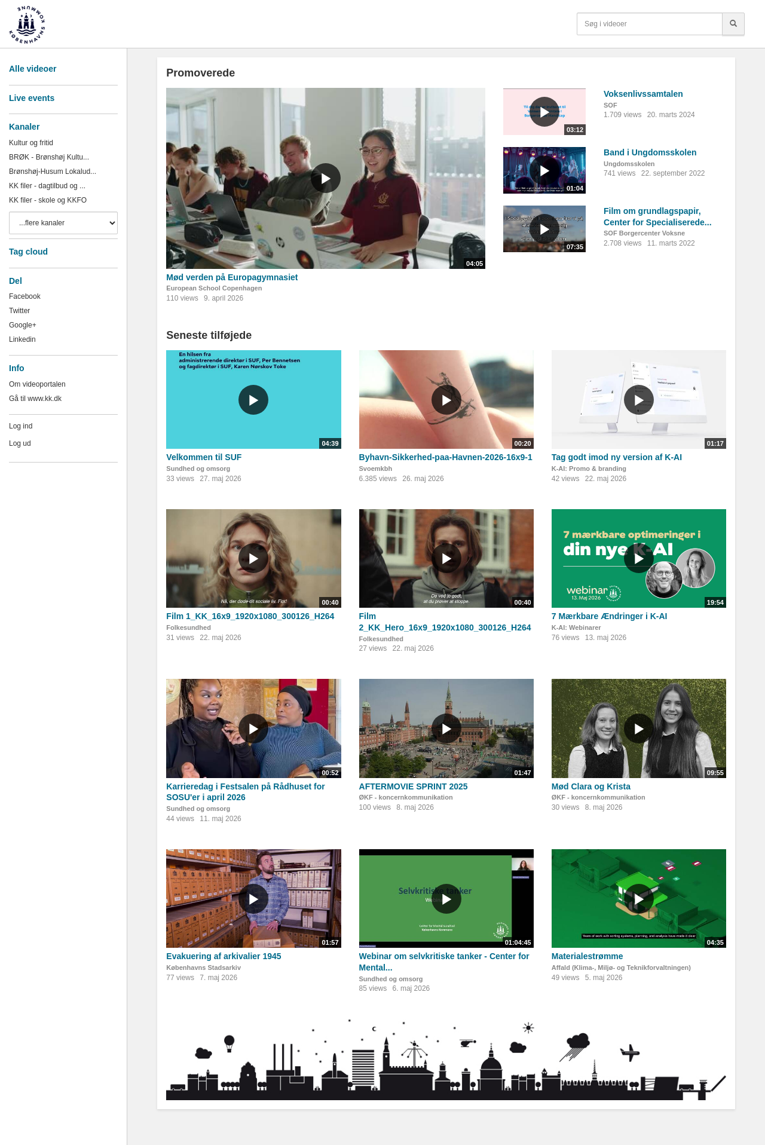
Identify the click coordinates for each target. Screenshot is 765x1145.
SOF (610, 105)
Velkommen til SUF (203, 457)
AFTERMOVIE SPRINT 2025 (413, 786)
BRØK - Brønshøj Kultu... (49, 157)
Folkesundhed (188, 627)
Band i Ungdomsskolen (650, 152)
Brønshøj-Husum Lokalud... (52, 171)
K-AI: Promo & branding (589, 468)
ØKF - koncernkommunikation (406, 797)
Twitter (19, 311)
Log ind (20, 426)
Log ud (20, 443)
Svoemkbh (376, 468)
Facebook (25, 296)
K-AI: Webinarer (576, 627)
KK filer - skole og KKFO (48, 200)
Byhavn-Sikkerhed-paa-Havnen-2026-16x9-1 (446, 457)
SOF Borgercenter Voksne (644, 233)
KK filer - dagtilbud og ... (47, 186)
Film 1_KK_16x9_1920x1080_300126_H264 (250, 616)
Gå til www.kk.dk (35, 398)
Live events (31, 98)
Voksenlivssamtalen (643, 94)
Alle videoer (32, 69)
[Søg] (733, 24)
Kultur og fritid (31, 143)
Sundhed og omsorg (198, 468)
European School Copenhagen (214, 288)
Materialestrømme (587, 956)
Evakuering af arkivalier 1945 (223, 956)
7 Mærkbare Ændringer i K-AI (610, 616)
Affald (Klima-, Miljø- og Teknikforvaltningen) (621, 967)
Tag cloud (28, 251)
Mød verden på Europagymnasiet (232, 277)
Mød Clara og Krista (591, 786)
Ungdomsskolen (629, 163)
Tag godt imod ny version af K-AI (617, 457)
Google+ (22, 325)
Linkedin (22, 339)
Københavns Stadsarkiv (203, 967)
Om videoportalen (37, 384)
